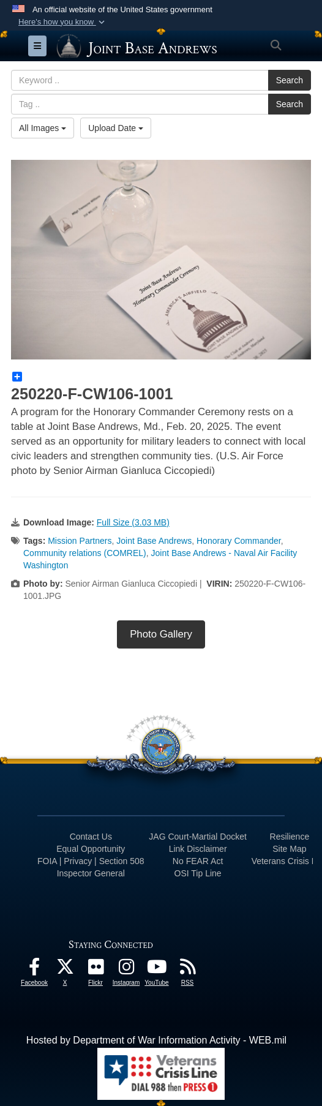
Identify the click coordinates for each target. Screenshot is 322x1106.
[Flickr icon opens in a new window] (95, 970)
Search (289, 80)
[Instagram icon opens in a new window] (126, 970)
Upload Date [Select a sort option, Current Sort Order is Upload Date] (115, 128)
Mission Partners (79, 541)
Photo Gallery (161, 634)
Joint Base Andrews (154, 541)
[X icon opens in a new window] (65, 970)
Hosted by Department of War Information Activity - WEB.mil (156, 1040)
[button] (62, 22)
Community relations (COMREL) (84, 553)
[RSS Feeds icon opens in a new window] (187, 970)
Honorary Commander (239, 541)
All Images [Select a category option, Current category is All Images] (42, 128)
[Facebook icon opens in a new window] (34, 970)
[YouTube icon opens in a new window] (156, 970)
